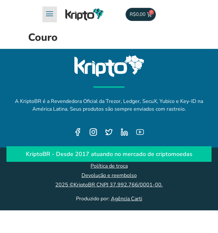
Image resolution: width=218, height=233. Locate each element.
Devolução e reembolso (109, 175)
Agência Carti (126, 198)
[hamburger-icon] (49, 14)
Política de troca (109, 166)
